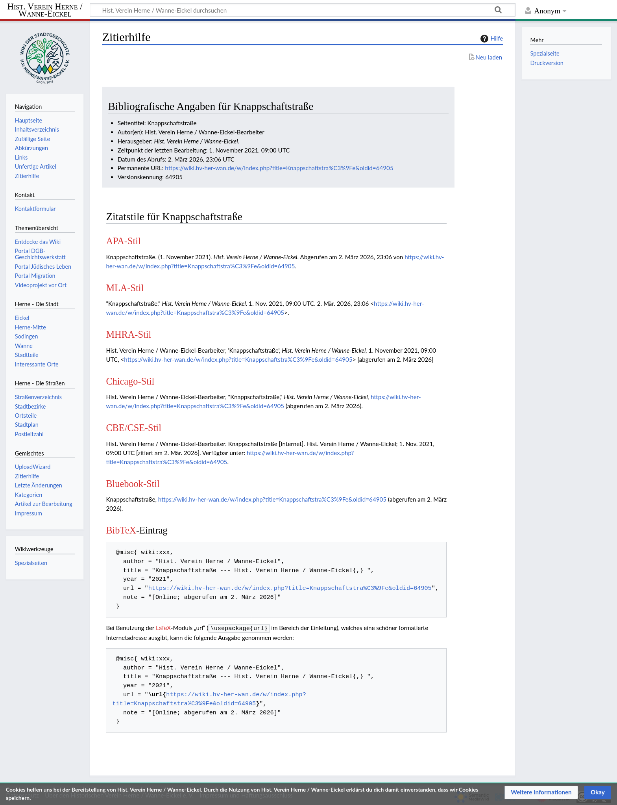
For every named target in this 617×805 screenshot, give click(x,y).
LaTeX (163, 627)
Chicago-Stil (130, 381)
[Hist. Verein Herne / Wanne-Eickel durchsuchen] (302, 10)
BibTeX (121, 530)
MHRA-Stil (128, 334)
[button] (541, 792)
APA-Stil (123, 241)
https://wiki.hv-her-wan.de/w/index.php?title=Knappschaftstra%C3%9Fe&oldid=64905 (279, 167)
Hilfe (490, 39)
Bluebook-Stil (132, 483)
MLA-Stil (125, 288)
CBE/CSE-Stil (133, 427)
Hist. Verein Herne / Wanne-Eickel (45, 10)
